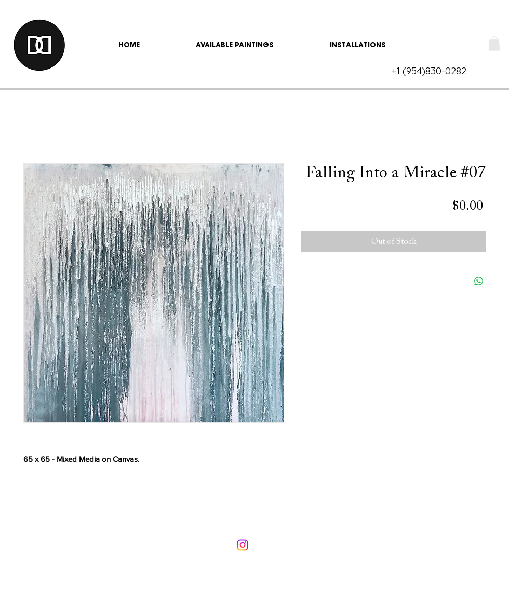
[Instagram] (242, 545)
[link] (494, 43)
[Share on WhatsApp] (479, 281)
